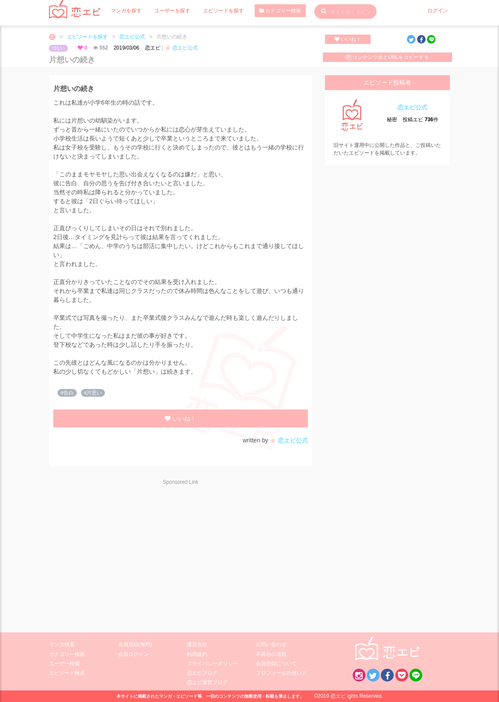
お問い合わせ (271, 644)
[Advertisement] (125, 553)
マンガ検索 (62, 644)
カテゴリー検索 (280, 11)
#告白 (67, 393)
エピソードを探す (223, 11)
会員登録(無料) (135, 644)
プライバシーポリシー (212, 664)
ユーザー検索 (64, 664)
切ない (58, 48)
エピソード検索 (67, 673)
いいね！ (347, 39)
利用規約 (197, 654)
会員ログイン (133, 654)
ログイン (437, 11)
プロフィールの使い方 (281, 673)
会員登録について (276, 664)
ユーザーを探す (172, 11)
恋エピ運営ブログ (207, 682)
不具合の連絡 (271, 654)
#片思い (93, 393)
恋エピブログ (202, 673)
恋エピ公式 (132, 37)
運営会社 (197, 644)
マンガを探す (126, 11)
